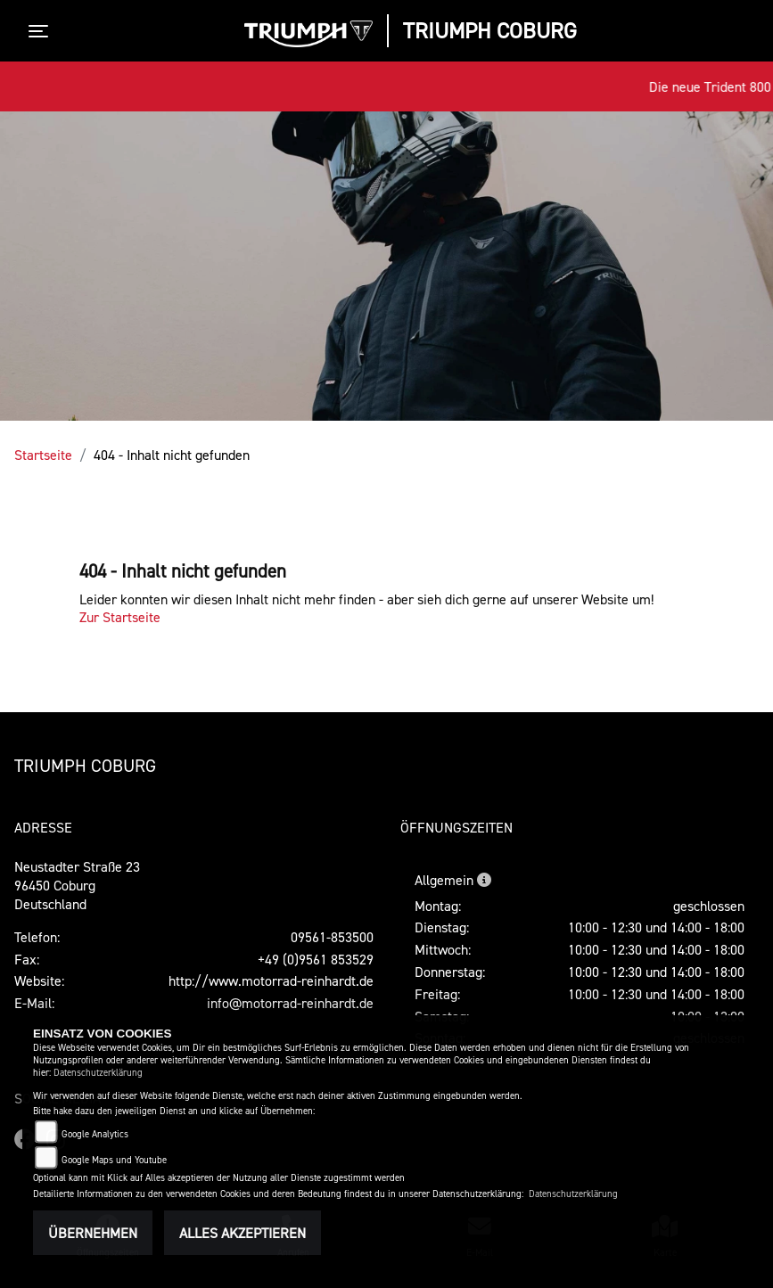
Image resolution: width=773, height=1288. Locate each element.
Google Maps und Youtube (114, 1160)
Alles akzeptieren (242, 1233)
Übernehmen (92, 1233)
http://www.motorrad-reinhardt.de (271, 980)
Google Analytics (95, 1134)
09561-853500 (332, 937)
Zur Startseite (119, 617)
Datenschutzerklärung (98, 1073)
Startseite (43, 455)
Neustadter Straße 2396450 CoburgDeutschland (77, 885)
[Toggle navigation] (42, 31)
